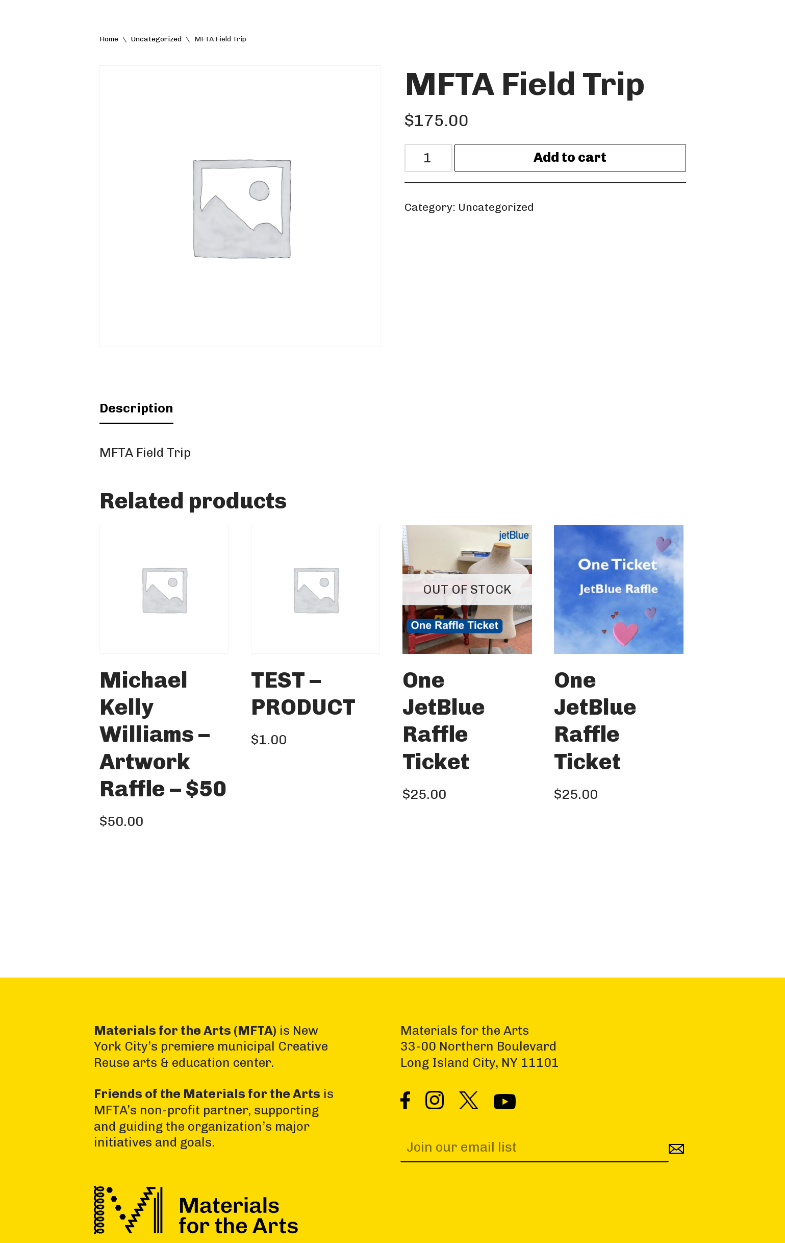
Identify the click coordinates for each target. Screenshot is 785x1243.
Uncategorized (156, 39)
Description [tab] (136, 408)
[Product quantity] (428, 158)
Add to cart (570, 157)
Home (108, 39)
